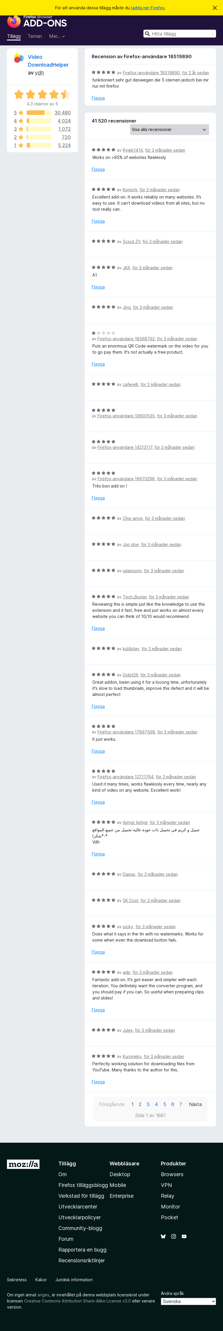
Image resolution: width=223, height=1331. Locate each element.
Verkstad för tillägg (81, 1196)
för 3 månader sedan (165, 150)
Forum (65, 1239)
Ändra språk (172, 1293)
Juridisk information (74, 1279)
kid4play (131, 648)
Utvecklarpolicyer (79, 1217)
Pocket (169, 1217)
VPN (166, 1185)
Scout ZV (131, 241)
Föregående (112, 1104)
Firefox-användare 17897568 (126, 731)
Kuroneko (132, 1056)
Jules (128, 1030)
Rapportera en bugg (82, 1250)
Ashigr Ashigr (135, 822)
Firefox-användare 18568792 (126, 338)
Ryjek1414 (133, 150)
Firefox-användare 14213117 (125, 447)
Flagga (98, 97)
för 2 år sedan (195, 72)
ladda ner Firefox (148, 7)
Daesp (129, 874)
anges (43, 1294)
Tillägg (14, 36)
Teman (35, 36)
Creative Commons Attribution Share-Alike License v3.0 (77, 1300)
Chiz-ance (133, 518)
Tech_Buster (135, 596)
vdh (39, 73)
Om (62, 1174)
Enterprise (121, 1196)
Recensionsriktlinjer (81, 1260)
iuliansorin (132, 570)
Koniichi (130, 189)
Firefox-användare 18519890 (151, 72)
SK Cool (130, 900)
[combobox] (179, 34)
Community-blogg (80, 1228)
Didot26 (130, 674)
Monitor (170, 1207)
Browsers (172, 1174)
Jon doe (131, 544)
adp (126, 972)
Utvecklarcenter (77, 1207)
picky (128, 926)
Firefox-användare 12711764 (126, 776)
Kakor (41, 1279)
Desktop (119, 1174)
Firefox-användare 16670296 (126, 478)
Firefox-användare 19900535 (126, 415)
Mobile (117, 1185)
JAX (126, 267)
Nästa (195, 1104)
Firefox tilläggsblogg (83, 1185)
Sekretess (17, 1279)
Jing (127, 307)
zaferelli (130, 384)
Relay (167, 1196)
